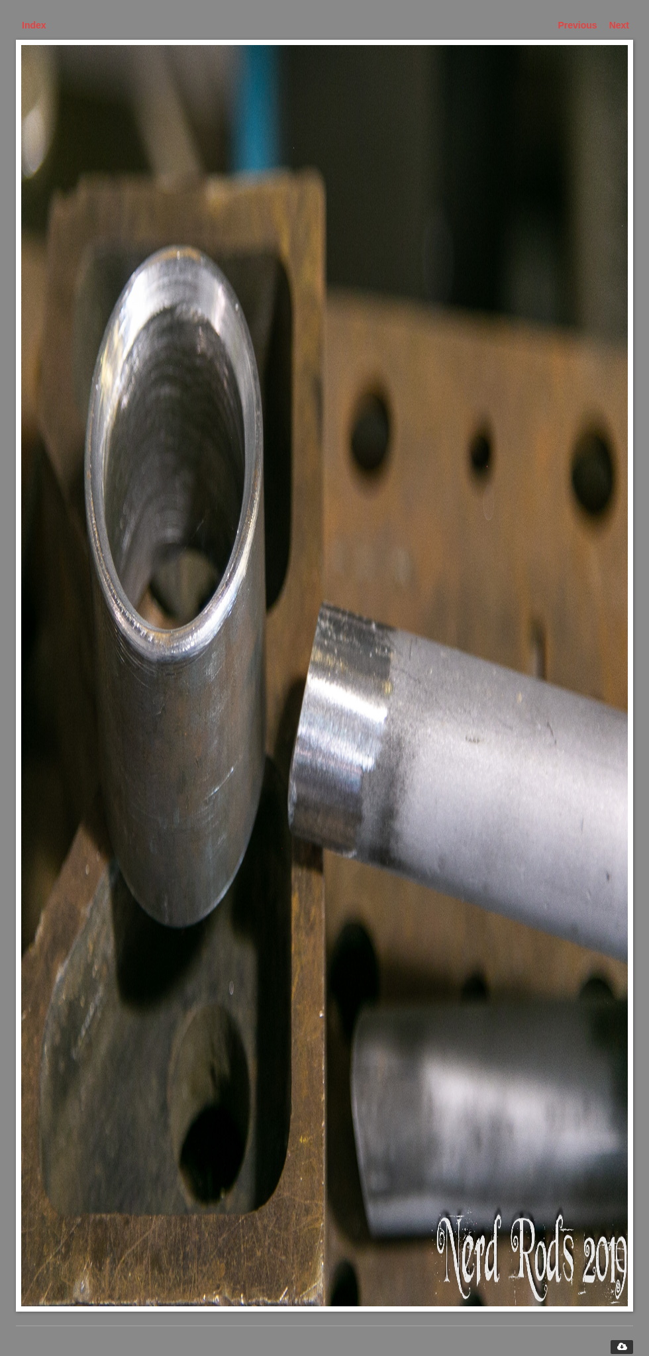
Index (34, 25)
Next (619, 25)
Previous (577, 25)
